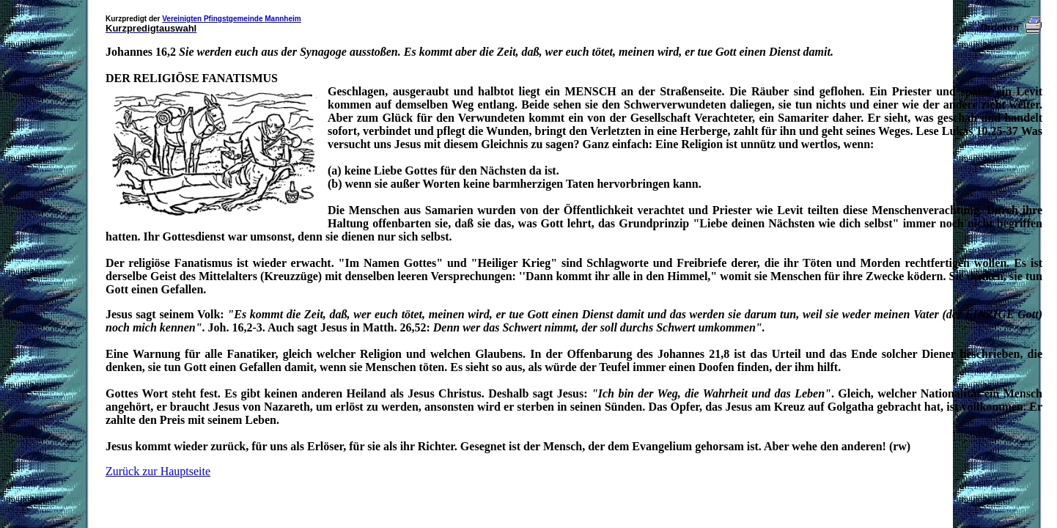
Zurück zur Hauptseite (158, 471)
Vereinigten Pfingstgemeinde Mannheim (231, 19)
